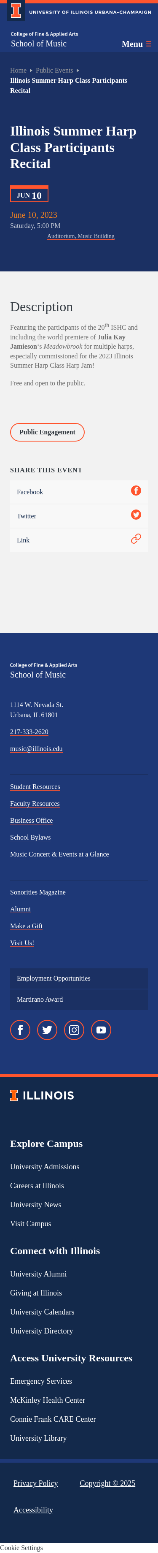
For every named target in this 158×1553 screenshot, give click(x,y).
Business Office (31, 820)
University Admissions (45, 1167)
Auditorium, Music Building (81, 236)
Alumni (20, 909)
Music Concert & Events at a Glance (59, 854)
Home (18, 70)
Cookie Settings (21, 1547)
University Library (38, 1438)
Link (79, 540)
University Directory (41, 1331)
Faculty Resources (35, 803)
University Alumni (38, 1274)
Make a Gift (26, 926)
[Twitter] (47, 1030)
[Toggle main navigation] (136, 44)
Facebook (79, 492)
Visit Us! (22, 942)
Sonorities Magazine (38, 892)
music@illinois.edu (36, 748)
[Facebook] (20, 1030)
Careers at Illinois (37, 1186)
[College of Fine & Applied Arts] (44, 34)
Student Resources (35, 786)
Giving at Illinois (36, 1293)
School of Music (39, 43)
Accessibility (33, 1510)
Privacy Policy (35, 1483)
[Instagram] (74, 1030)
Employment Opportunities (54, 978)
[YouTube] (101, 1030)
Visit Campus (30, 1224)
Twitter (79, 516)
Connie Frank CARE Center (53, 1419)
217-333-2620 (29, 731)
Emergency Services (41, 1381)
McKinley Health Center (47, 1400)
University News (35, 1205)
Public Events (54, 70)
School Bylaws (30, 837)
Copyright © (108, 1483)
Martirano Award (40, 999)
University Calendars (42, 1312)
